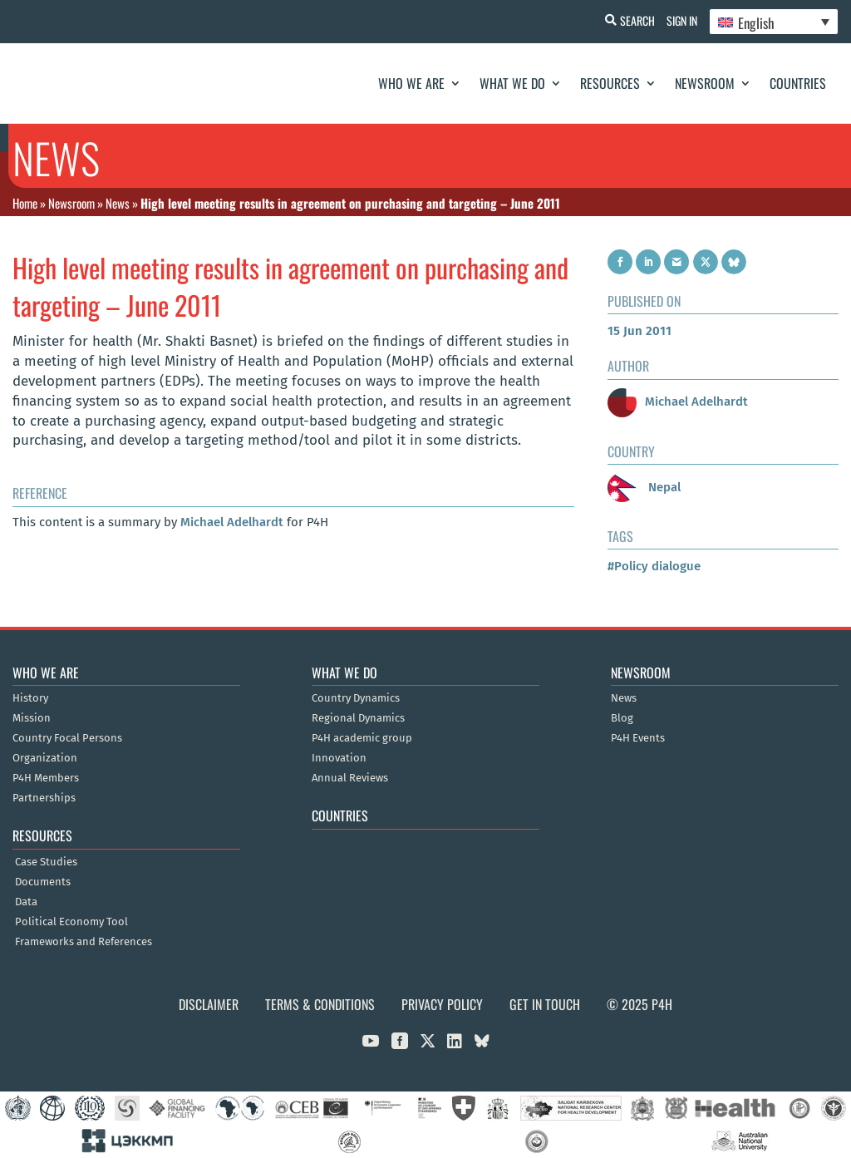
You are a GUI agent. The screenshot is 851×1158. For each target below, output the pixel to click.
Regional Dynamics (358, 718)
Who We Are (411, 83)
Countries (798, 83)
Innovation (339, 758)
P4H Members (45, 778)
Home (24, 203)
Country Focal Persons (67, 738)
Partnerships (44, 798)
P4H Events (638, 738)
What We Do (512, 83)
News (118, 203)
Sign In (677, 20)
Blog (622, 718)
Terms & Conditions (320, 1004)
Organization (44, 758)
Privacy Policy (442, 1004)
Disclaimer (209, 1004)
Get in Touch (544, 1004)
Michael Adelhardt (231, 522)
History (30, 698)
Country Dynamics (356, 698)
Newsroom (705, 83)
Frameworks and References (83, 942)
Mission (31, 718)
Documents (43, 882)
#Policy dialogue (654, 566)
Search (627, 20)
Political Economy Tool (71, 922)
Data (26, 902)
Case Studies (46, 862)
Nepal (644, 487)
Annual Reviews (350, 778)
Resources (610, 83)
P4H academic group (362, 738)
